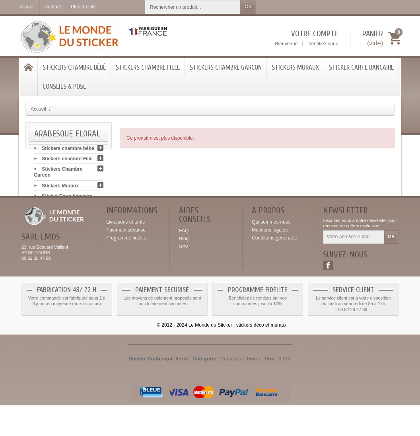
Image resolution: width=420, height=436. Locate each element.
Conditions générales (274, 268)
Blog (184, 269)
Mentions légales (270, 260)
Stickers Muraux (295, 67)
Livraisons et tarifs (125, 252)
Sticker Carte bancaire (361, 67)
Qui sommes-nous (271, 252)
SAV (183, 277)
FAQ (184, 261)
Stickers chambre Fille (148, 67)
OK (248, 7)
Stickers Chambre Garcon (226, 67)
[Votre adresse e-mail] (354, 268)
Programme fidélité (126, 268)
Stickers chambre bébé (74, 67)
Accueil (38, 109)
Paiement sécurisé (126, 260)
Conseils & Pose (64, 86)
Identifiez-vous (322, 43)
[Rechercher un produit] (193, 7)
